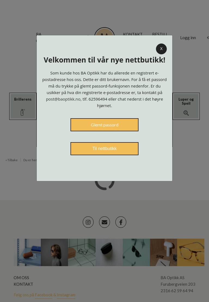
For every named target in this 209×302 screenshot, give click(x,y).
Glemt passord (104, 124)
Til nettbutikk (104, 148)
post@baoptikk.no (63, 99)
